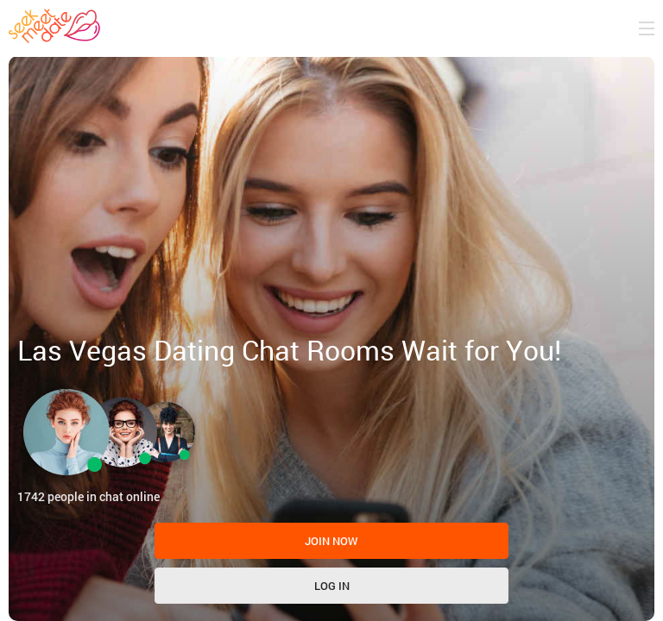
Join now (331, 541)
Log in (332, 585)
